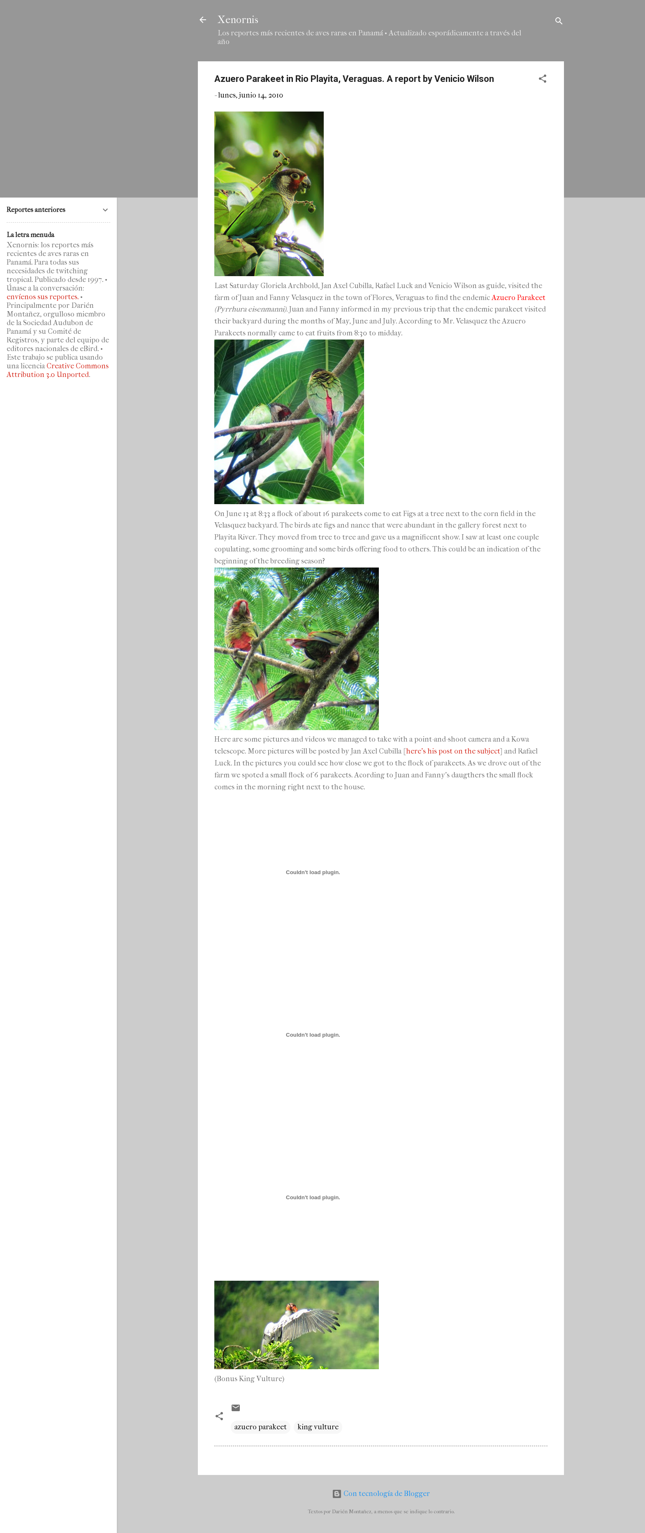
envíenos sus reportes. (43, 297)
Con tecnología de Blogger (381, 1493)
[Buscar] (559, 22)
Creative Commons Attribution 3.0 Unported (58, 370)
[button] (543, 80)
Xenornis (238, 20)
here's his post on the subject (453, 751)
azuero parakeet (260, 1427)
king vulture (318, 1427)
